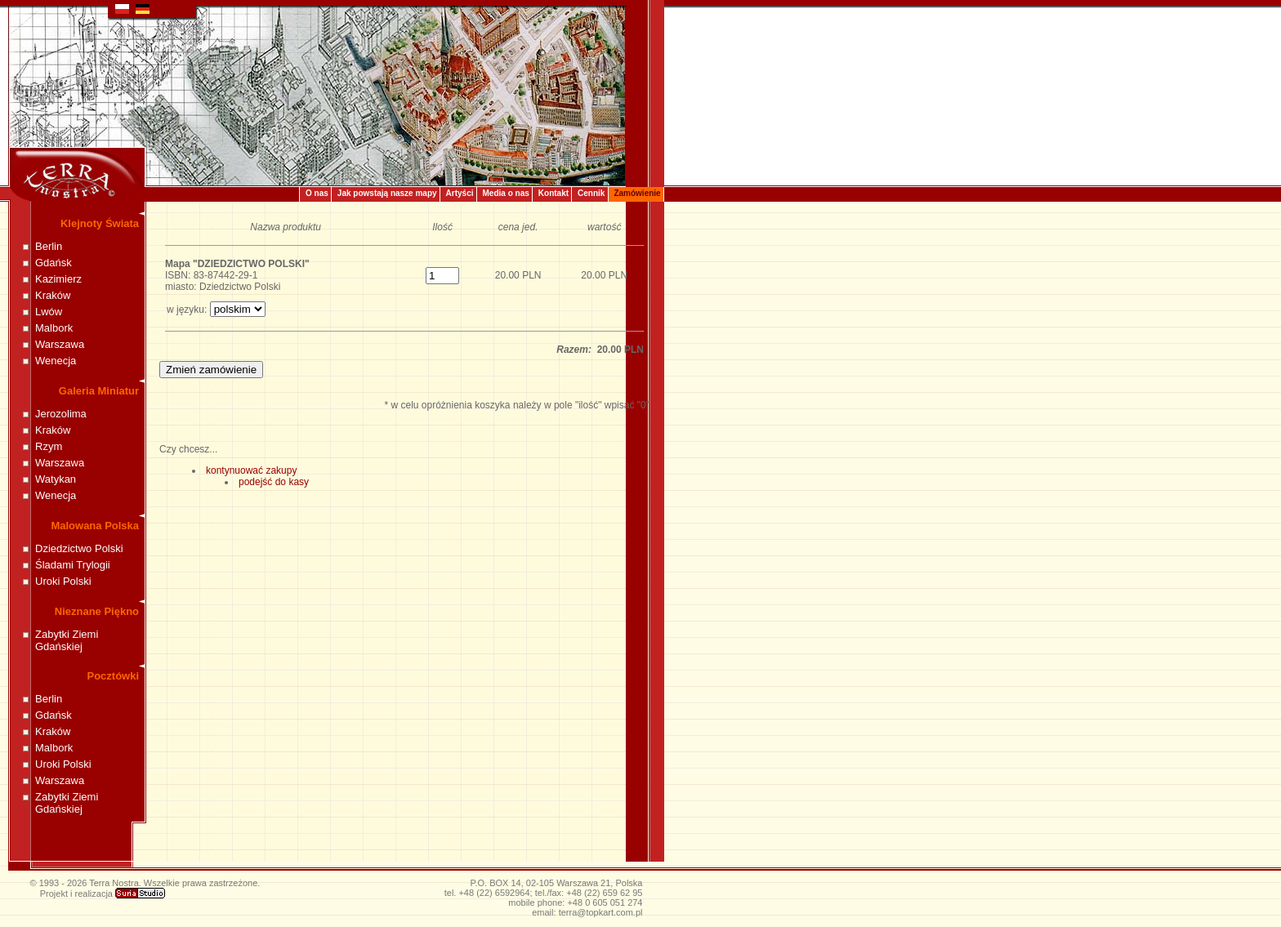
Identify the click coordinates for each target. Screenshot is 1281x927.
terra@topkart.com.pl (601, 912)
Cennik (591, 193)
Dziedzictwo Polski (79, 548)
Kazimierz (58, 279)
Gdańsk (53, 262)
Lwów (48, 311)
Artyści (460, 193)
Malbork (54, 328)
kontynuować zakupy (251, 470)
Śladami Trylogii (72, 565)
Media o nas (506, 193)
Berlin (48, 246)
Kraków (52, 295)
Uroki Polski (63, 581)
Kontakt (553, 193)
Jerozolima (61, 414)
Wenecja (55, 360)
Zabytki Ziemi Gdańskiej (66, 640)
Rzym (48, 446)
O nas (317, 193)
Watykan (55, 479)
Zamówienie (637, 193)
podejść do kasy (274, 482)
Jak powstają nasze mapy (387, 193)
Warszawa (59, 344)
